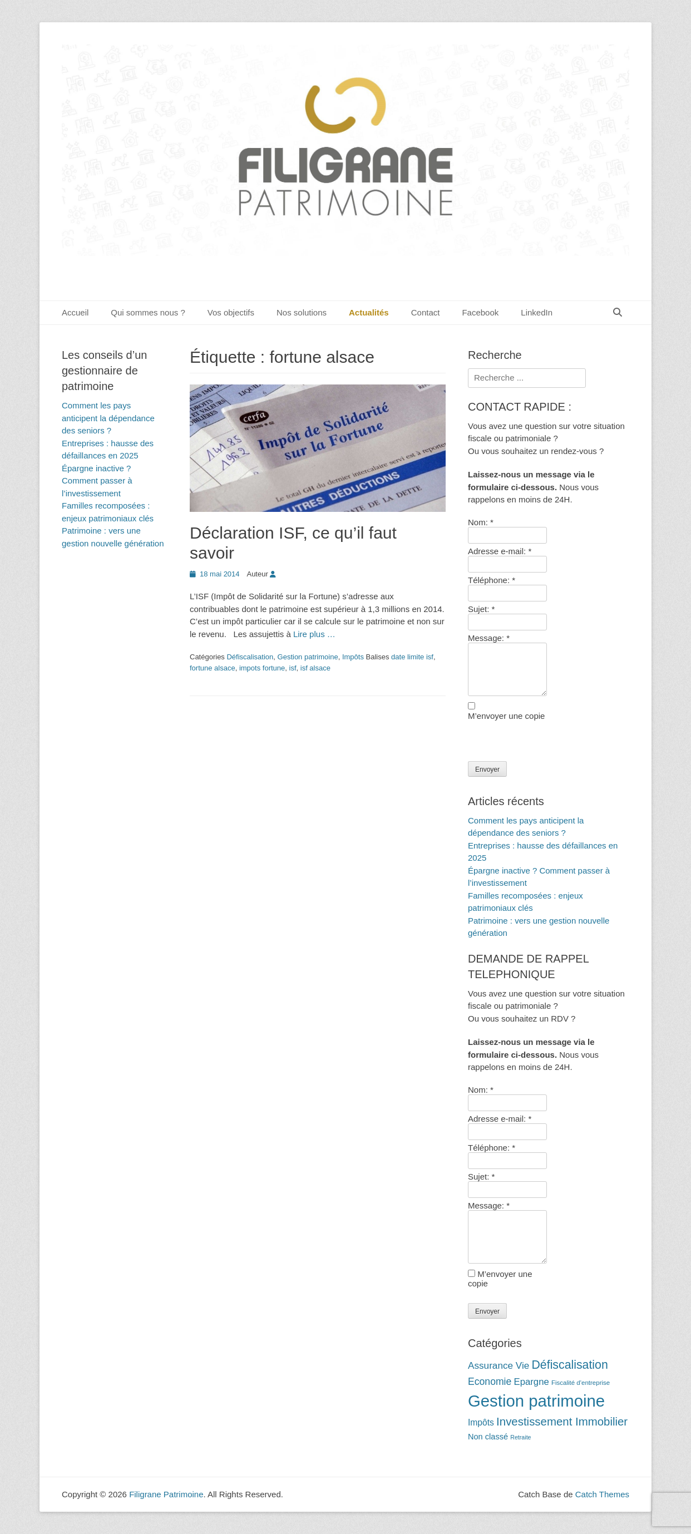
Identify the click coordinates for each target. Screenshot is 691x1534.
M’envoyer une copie (506, 716)
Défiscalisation (249, 657)
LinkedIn (536, 312)
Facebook (480, 312)
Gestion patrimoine (308, 657)
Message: (489, 638)
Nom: (480, 522)
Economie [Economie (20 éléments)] (489, 1381)
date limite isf (412, 657)
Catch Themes (602, 1494)
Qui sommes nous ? (148, 312)
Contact (425, 312)
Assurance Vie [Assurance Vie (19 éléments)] (498, 1365)
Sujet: (481, 609)
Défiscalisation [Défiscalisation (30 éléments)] (569, 1365)
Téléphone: (491, 580)
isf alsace (315, 668)
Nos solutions (302, 312)
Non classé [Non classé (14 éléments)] (488, 1436)
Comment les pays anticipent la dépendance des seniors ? (108, 418)
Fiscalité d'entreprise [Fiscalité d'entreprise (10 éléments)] (580, 1382)
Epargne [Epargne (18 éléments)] (531, 1382)
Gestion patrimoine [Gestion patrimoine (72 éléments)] (536, 1401)
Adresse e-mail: (499, 551)
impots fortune (262, 668)
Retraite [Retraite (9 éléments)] (520, 1437)
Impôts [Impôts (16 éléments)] (481, 1422)
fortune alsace (212, 668)
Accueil (75, 312)
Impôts (353, 657)
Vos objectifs (231, 312)
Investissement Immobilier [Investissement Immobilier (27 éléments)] (562, 1421)
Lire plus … (314, 634)
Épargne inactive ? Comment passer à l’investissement (97, 480)
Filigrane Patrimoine (166, 1494)
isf (293, 668)
